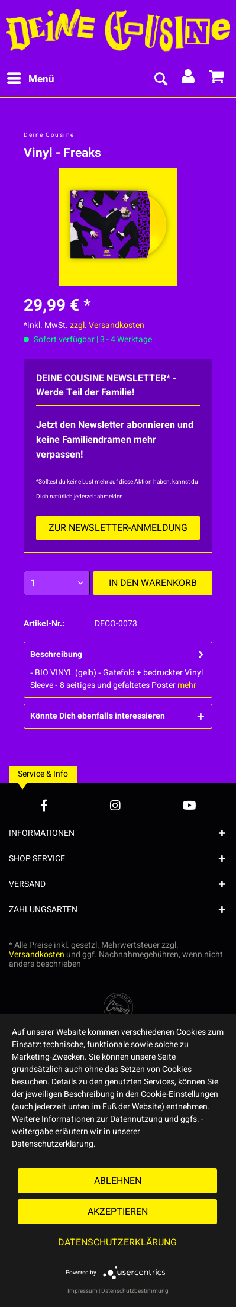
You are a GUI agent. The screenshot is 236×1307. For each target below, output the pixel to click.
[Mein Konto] (189, 79)
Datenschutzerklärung (117, 1242)
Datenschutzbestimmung (135, 1291)
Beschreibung (56, 654)
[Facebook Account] (44, 805)
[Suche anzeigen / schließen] (160, 79)
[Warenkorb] (217, 79)
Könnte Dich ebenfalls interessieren (97, 716)
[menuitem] (30, 79)
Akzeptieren (118, 1212)
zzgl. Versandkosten (107, 325)
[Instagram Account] (115, 805)
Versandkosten (36, 954)
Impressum (82, 1291)
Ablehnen (117, 1181)
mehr (186, 685)
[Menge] (57, 583)
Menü (30, 78)
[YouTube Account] (189, 805)
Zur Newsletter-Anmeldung (118, 528)
